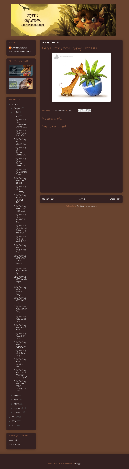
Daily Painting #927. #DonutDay (20, 345)
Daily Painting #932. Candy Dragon (20, 309)
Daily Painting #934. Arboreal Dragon (20, 291)
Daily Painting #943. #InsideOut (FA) (20, 218)
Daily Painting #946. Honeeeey (20, 189)
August (17, 108)
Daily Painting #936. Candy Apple (20, 279)
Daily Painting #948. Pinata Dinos (20, 172)
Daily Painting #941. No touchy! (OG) (20, 239)
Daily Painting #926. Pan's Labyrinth (20, 353)
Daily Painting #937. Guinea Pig (20, 271)
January (18, 412)
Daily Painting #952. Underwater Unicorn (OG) (20, 123)
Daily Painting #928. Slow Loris (20, 336)
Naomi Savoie (14, 444)
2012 (14, 425)
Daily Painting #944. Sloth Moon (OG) (20, 209)
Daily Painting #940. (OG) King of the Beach (20, 249)
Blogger (78, 463)
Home (82, 199)
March (17, 404)
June (16, 116)
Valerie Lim (14, 440)
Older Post (115, 199)
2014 (14, 417)
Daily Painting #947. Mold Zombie (20, 181)
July (16, 112)
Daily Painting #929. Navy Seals (20, 328)
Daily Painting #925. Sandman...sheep (20, 363)
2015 (14, 104)
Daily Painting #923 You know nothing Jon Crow (20, 386)
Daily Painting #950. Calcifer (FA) (20, 142)
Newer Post (48, 199)
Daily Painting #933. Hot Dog (20, 300)
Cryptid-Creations (19, 48)
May (16, 395)
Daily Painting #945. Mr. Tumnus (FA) (20, 199)
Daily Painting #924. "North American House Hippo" (20, 374)
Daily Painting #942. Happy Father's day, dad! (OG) (20, 229)
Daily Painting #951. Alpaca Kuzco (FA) (20, 133)
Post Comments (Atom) (86, 206)
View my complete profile (20, 51)
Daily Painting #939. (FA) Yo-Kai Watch (20, 260)
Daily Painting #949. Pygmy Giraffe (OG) (20, 151)
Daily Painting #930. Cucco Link (20, 319)
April (16, 399)
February (18, 408)
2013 (14, 421)
